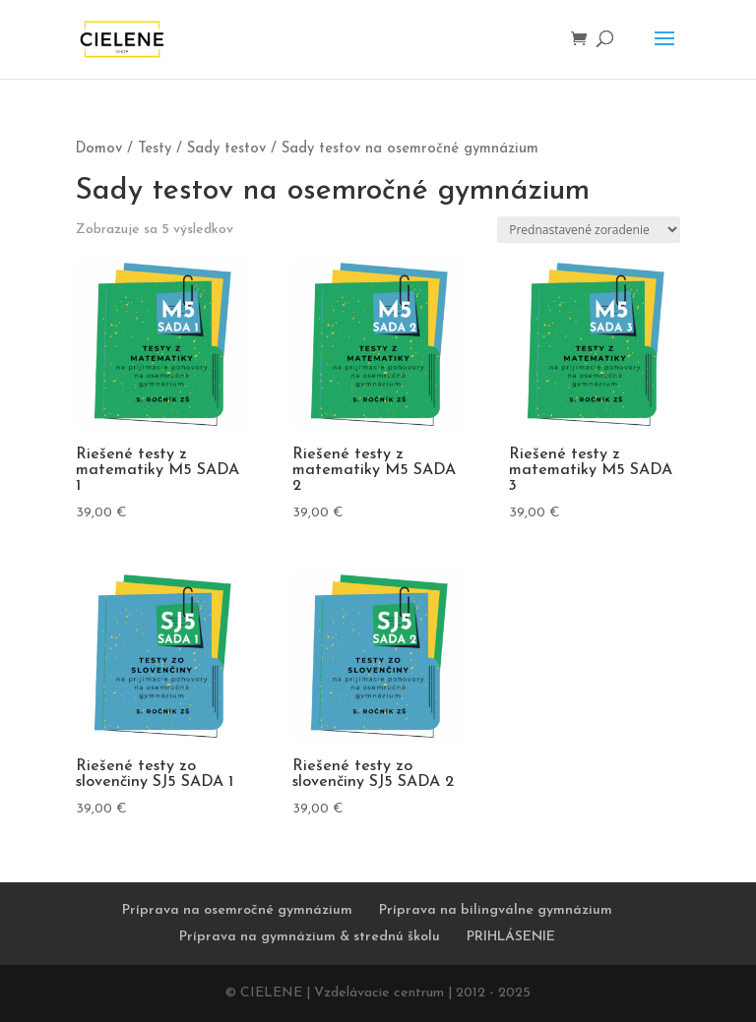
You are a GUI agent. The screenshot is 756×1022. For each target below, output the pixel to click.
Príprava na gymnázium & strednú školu (309, 937)
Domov (99, 149)
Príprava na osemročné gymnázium (237, 910)
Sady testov (226, 149)
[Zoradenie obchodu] (588, 229)
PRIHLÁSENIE (511, 937)
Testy (154, 149)
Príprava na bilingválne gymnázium (495, 910)
